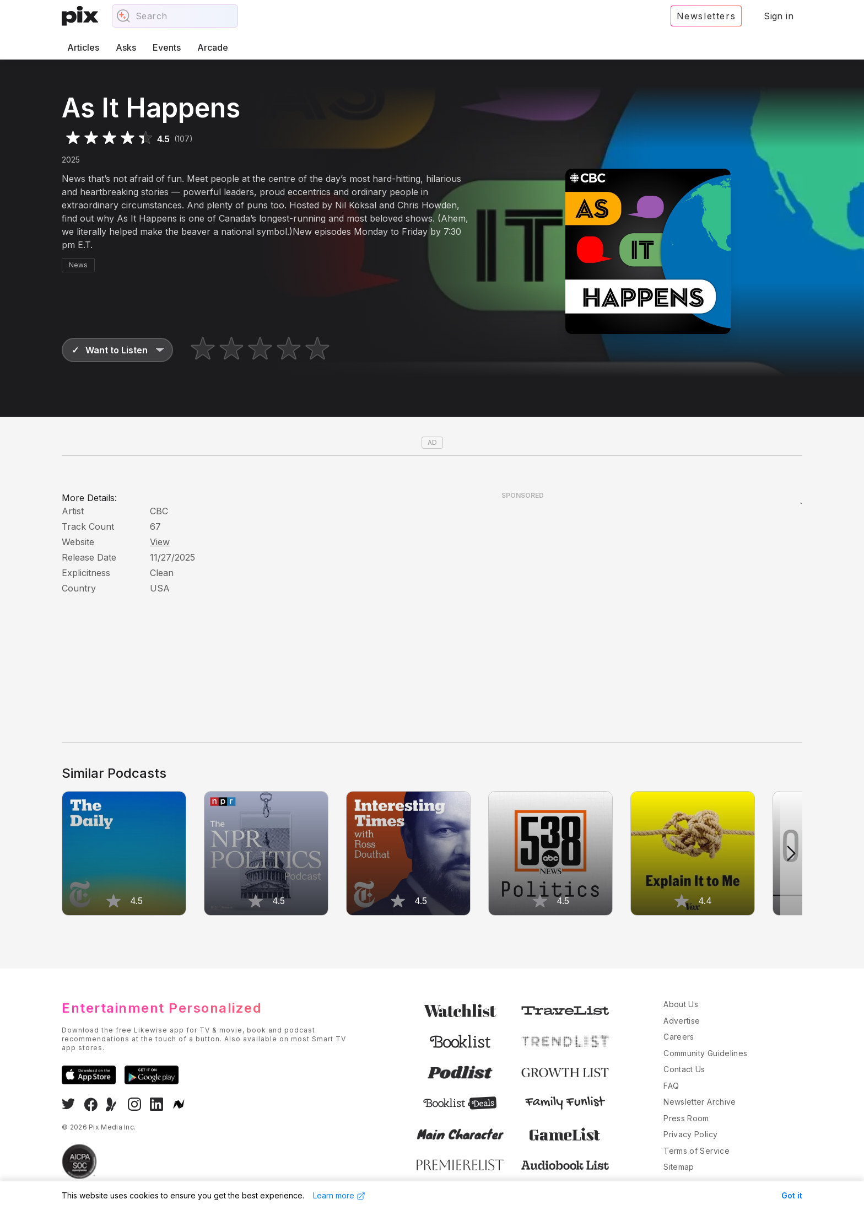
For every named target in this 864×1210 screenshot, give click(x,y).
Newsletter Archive (699, 1101)
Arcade (212, 47)
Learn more (339, 1196)
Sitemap (678, 1166)
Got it (791, 1195)
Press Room (686, 1118)
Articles (83, 47)
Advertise (681, 1020)
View (160, 541)
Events (167, 47)
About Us (680, 1004)
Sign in (778, 15)
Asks (126, 47)
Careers (678, 1036)
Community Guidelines (705, 1053)
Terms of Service (696, 1150)
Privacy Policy (690, 1134)
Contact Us (684, 1069)
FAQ (671, 1085)
